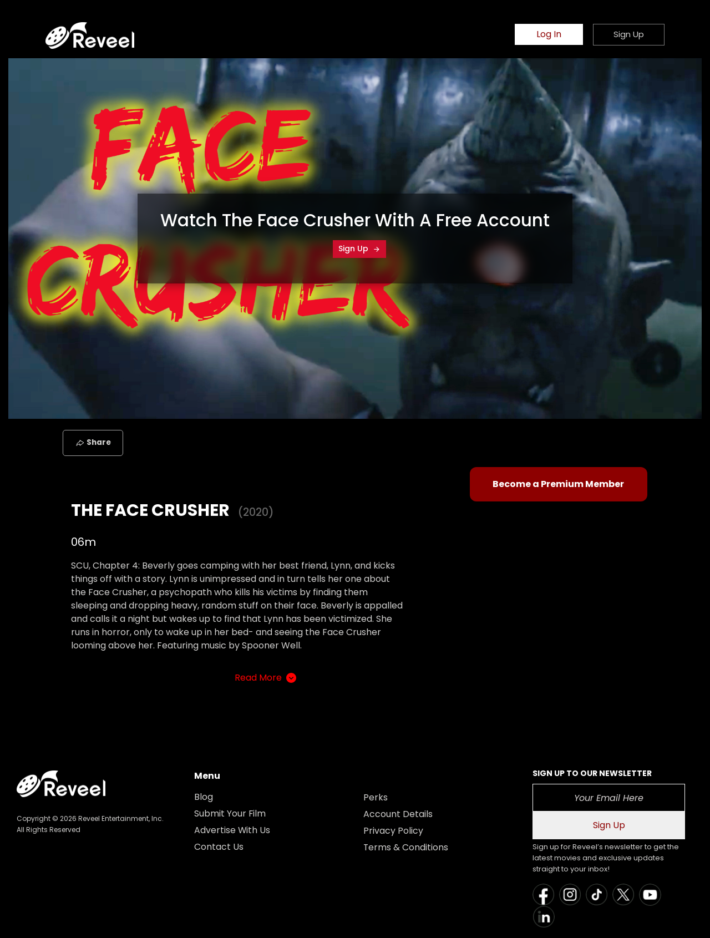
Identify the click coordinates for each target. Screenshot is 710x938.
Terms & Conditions (406, 847)
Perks (375, 797)
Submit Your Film (230, 813)
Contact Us (219, 846)
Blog (203, 796)
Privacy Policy (393, 830)
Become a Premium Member (558, 484)
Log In (548, 34)
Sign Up (359, 248)
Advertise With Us (232, 830)
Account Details (398, 814)
